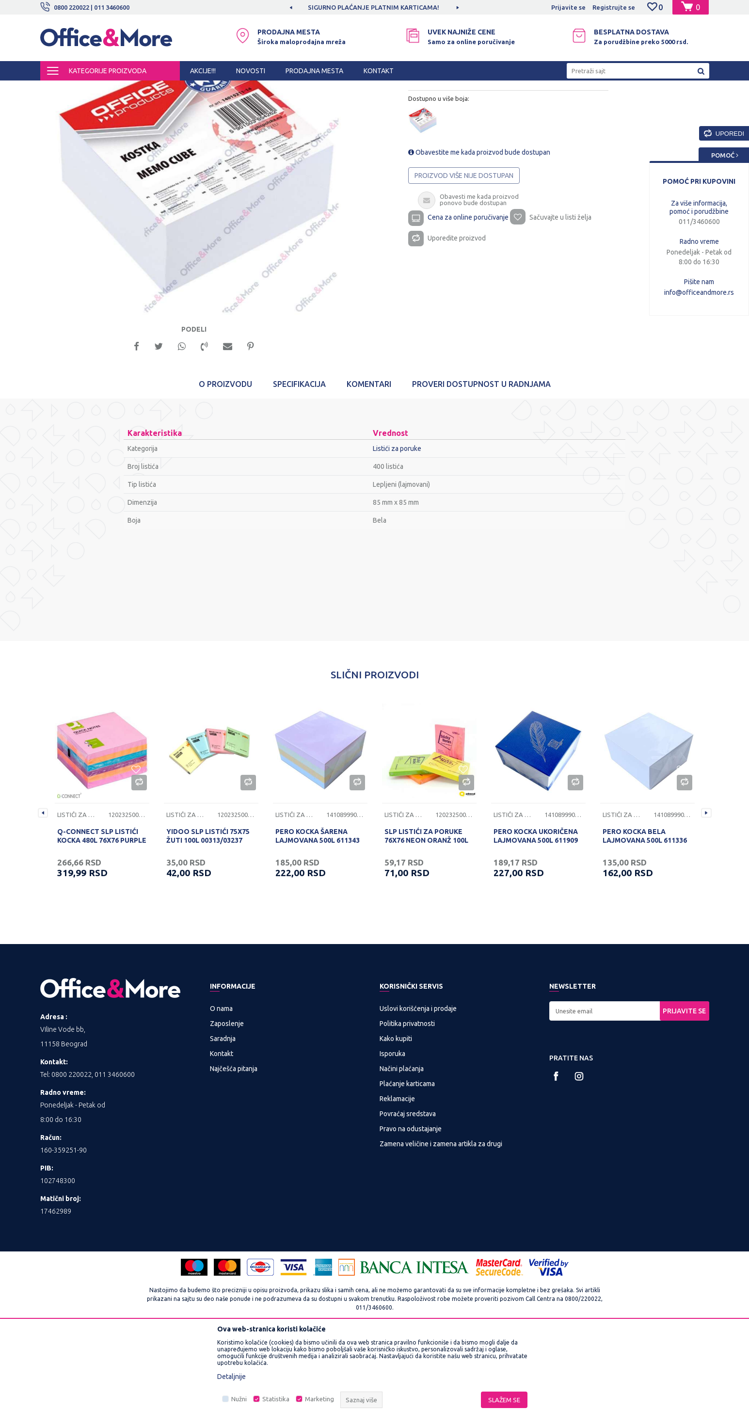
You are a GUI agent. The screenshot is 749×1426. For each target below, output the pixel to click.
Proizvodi (98, 89)
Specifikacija (299, 474)
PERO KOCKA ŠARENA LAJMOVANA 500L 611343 (317, 926)
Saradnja (223, 1129)
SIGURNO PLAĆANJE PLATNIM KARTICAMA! (401, 7)
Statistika (275, 1398)
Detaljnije (231, 1376)
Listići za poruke (288, 89)
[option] (207, 253)
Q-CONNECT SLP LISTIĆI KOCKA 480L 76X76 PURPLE (101, 926)
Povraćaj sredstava (408, 1204)
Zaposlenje (227, 1114)
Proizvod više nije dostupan (464, 259)
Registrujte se (613, 7)
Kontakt (221, 1144)
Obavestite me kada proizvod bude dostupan (480, 236)
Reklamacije (397, 1189)
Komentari (369, 474)
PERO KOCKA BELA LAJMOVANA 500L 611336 (645, 926)
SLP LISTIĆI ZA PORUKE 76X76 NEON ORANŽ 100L (426, 926)
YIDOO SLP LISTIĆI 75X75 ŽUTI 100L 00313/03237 (208, 926)
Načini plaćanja (402, 1159)
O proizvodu (225, 474)
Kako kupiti (396, 1129)
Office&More (58, 89)
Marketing (319, 1398)
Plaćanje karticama (407, 1174)
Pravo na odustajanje (411, 1219)
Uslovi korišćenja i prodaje (418, 1099)
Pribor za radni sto (231, 89)
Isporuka (392, 1144)
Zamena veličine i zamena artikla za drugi (441, 1234)
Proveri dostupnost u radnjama (481, 474)
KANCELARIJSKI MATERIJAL (158, 89)
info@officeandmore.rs (699, 292)
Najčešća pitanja (233, 1159)
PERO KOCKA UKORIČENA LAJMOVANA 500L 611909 (536, 926)
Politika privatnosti (407, 1114)
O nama (221, 1099)
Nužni (239, 1398)
